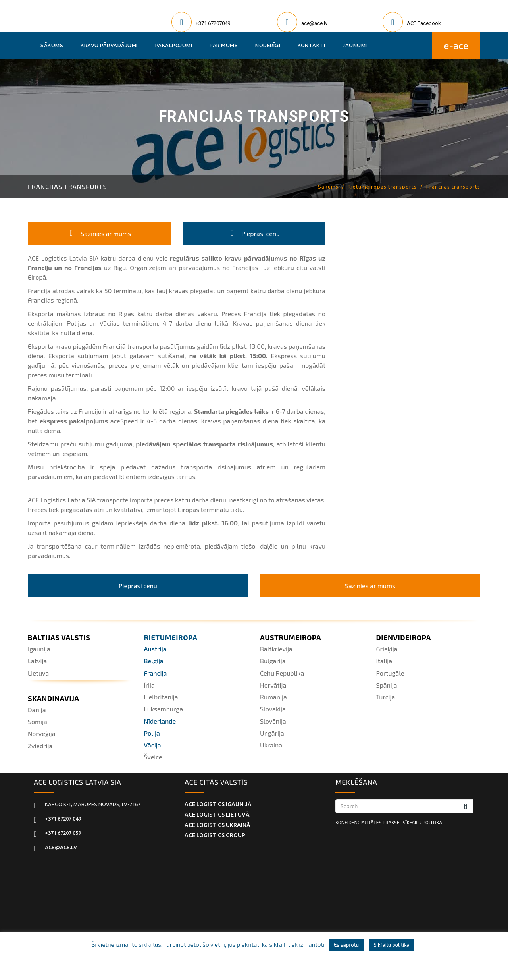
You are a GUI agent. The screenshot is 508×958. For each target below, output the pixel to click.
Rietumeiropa (171, 637)
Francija (155, 673)
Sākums (51, 45)
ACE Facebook (424, 23)
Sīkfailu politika (391, 945)
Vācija (152, 745)
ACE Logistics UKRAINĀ (217, 825)
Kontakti (311, 45)
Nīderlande (160, 721)
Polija (152, 733)
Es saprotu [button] (346, 945)
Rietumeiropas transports (382, 186)
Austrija (155, 649)
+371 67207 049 (63, 818)
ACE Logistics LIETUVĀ (217, 814)
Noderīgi (267, 45)
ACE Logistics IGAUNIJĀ (218, 804)
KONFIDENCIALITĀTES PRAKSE (367, 822)
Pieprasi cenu (254, 233)
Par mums (224, 45)
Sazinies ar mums (99, 233)
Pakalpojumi (173, 45)
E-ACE (456, 45)
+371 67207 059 (63, 833)
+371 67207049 (213, 23)
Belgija (154, 660)
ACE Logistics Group (215, 835)
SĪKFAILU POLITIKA (422, 822)
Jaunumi (355, 45)
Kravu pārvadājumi (109, 45)
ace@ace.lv (314, 23)
